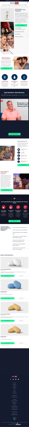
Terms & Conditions (7, 422)
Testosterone (18, 5)
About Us (14, 391)
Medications (14, 384)
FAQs (14, 388)
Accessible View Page (13, 423)
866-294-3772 (14, 413)
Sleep (14, 5)
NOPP (15, 422)
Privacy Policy (12, 422)
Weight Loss (10, 5)
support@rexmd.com (14, 414)
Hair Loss (14, 405)
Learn (14, 390)
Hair (22, 5)
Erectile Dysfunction (14, 400)
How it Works (14, 387)
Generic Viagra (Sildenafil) (6, 269)
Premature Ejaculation (14, 406)
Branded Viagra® (4, 291)
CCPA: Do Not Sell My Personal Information (21, 422)
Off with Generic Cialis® (20, 29)
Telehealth (3, 422)
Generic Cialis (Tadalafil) (5, 314)
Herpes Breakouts (14, 409)
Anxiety (25, 5)
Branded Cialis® (4, 336)
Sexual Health (4, 5)
